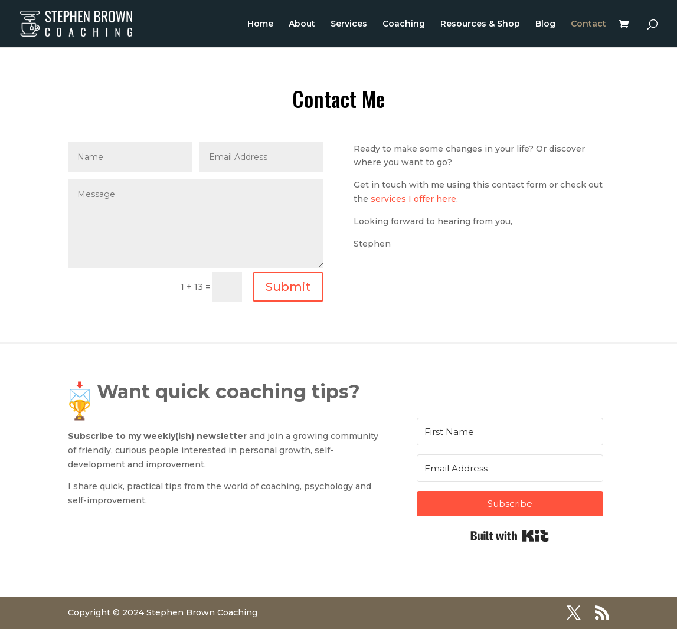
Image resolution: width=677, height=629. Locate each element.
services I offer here (413, 199)
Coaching (403, 24)
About (302, 24)
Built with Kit (509, 535)
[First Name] (510, 431)
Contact (588, 24)
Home (260, 24)
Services (349, 24)
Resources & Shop (480, 24)
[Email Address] (510, 468)
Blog (545, 24)
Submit (288, 287)
